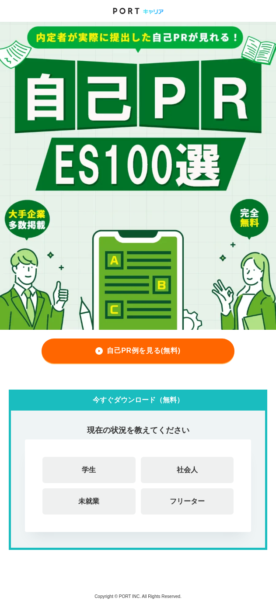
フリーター (187, 501)
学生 (89, 469)
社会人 (187, 469)
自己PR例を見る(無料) (144, 350)
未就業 (88, 501)
